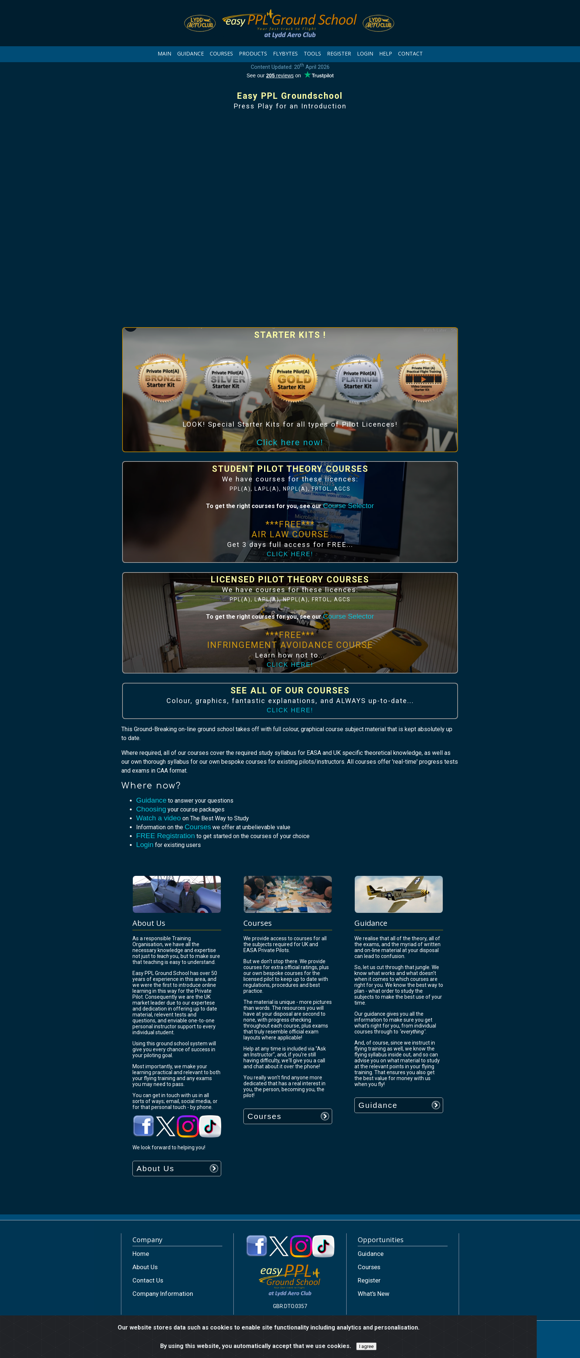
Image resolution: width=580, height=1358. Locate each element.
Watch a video (158, 818)
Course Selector (348, 506)
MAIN (164, 53)
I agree (366, 1346)
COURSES (221, 53)
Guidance (151, 800)
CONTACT (410, 53)
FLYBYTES (285, 53)
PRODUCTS (253, 53)
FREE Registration (165, 836)
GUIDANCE (190, 53)
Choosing (151, 809)
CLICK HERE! (290, 554)
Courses (198, 827)
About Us (155, 1168)
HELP (385, 53)
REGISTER (339, 53)
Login (145, 844)
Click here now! (290, 442)
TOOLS (312, 53)
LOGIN (365, 53)
